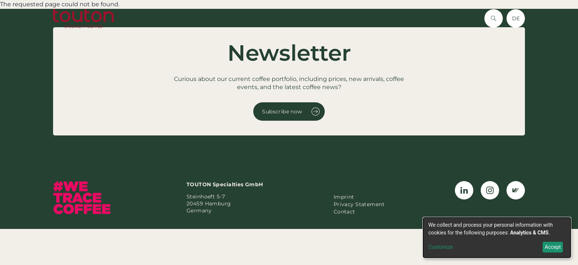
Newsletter (366, 18)
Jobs (399, 18)
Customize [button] (440, 247)
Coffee (216, 18)
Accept (553, 247)
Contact (427, 18)
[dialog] (497, 238)
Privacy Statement (359, 204)
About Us (278, 18)
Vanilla (244, 18)
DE (516, 18)
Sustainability (321, 18)
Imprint (344, 197)
